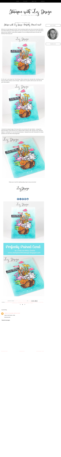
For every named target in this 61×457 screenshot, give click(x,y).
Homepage (22, 351)
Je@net (6, 313)
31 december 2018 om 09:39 (14, 313)
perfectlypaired (34, 302)
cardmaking (9, 302)
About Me (34, 1)
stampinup (14, 303)
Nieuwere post (40, 351)
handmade (20, 302)
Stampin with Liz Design (30, 12)
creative (14, 302)
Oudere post (4, 351)
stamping (41, 302)
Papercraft (26, 302)
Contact (43, 1)
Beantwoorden (7, 317)
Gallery (25, 1)
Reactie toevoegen (6, 320)
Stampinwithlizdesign (23, 303)
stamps (31, 303)
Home (17, 1)
